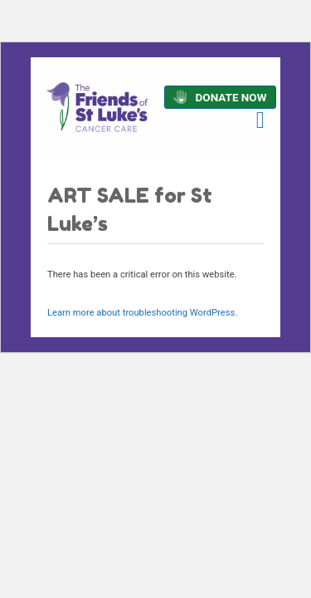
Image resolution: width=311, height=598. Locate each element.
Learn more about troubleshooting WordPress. (142, 312)
